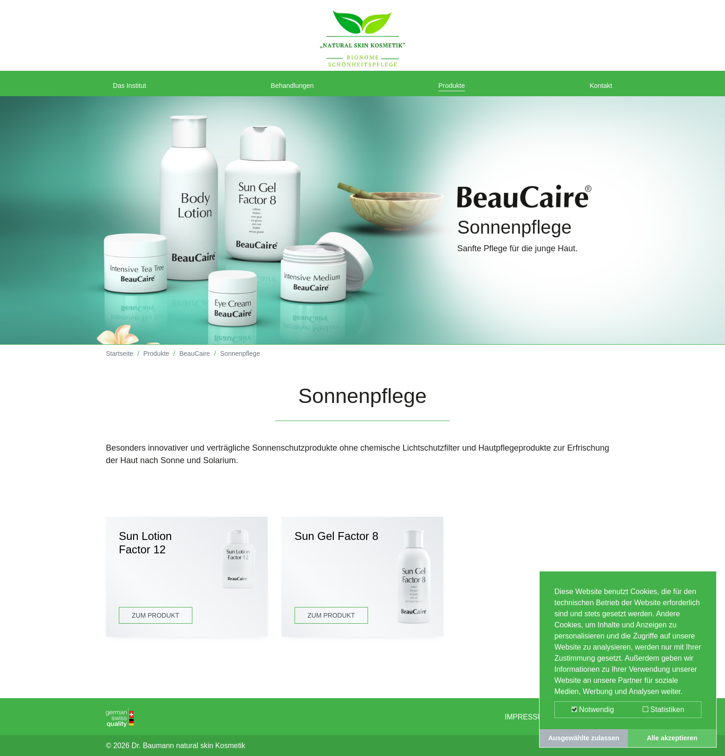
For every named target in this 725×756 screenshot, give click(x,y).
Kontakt (598, 88)
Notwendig (592, 709)
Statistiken (663, 709)
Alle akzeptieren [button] (672, 738)
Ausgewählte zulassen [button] (584, 738)
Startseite (119, 360)
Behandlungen (295, 88)
